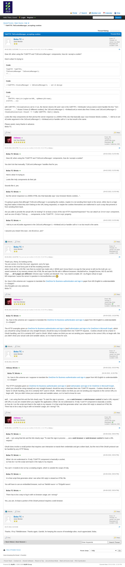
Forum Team (8, 561)
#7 (119, 527)
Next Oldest (10, 542)
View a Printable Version (13, 550)
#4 (119, 310)
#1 (119, 49)
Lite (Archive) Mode (51, 561)
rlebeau (50, 49)
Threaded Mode (115, 34)
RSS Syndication (80, 561)
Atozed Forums (8, 23)
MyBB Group (28, 564)
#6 (119, 428)
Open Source (19, 23)
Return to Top (39, 561)
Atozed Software (28, 561)
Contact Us (17, 561)
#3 (119, 257)
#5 (119, 362)
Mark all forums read (66, 561)
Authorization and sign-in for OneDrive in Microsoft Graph (91, 328)
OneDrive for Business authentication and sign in (64, 281)
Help (118, 13)
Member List (96, 13)
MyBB (13, 564)
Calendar (108, 13)
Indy (25, 23)
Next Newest (20, 542)
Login (23, 17)
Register (30, 17)
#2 (119, 148)
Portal (75, 13)
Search (84, 13)
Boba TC (18, 39)
